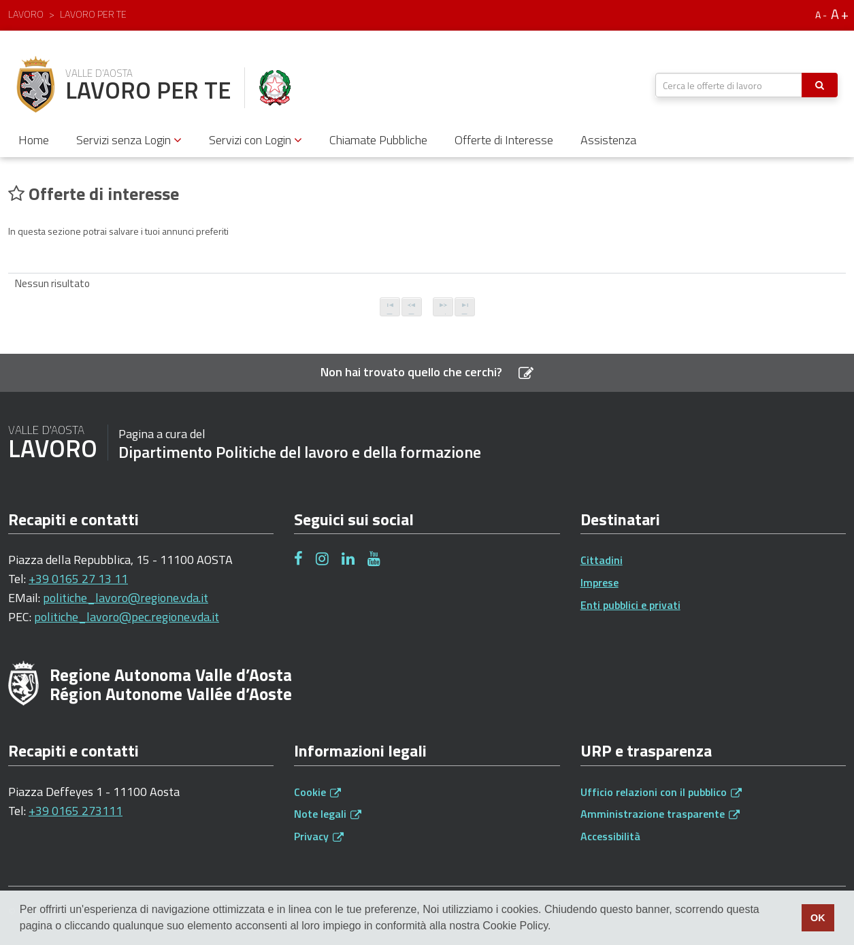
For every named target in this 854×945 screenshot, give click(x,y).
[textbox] (728, 85)
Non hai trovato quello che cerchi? (427, 372)
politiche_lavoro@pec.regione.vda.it (126, 617)
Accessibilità (610, 836)
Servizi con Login (255, 140)
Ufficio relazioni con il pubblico (661, 792)
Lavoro (26, 14)
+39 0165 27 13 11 (78, 578)
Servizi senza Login (129, 140)
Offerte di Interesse (504, 140)
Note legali (327, 814)
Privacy (319, 836)
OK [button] (817, 917)
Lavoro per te (93, 14)
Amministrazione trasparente (660, 814)
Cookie (317, 792)
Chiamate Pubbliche (378, 140)
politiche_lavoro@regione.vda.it (125, 597)
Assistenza (608, 140)
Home (33, 140)
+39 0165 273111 (75, 810)
